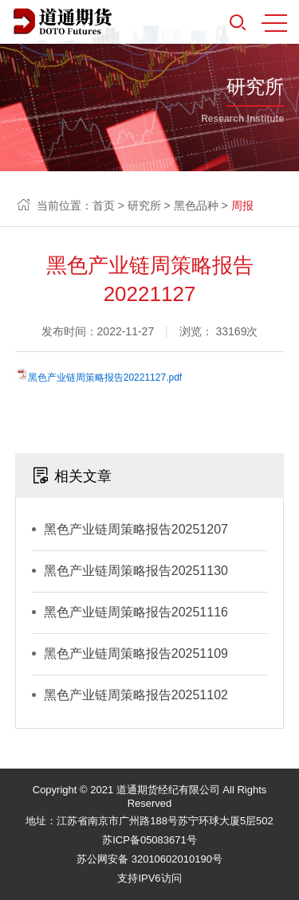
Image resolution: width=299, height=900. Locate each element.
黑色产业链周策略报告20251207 (136, 529)
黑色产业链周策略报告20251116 (136, 612)
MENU (274, 23)
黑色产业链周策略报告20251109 (136, 653)
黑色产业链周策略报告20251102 (136, 695)
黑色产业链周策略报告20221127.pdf (105, 377)
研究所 (144, 205)
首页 (103, 205)
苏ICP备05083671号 (149, 840)
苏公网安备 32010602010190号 (149, 859)
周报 (242, 205)
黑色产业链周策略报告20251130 (136, 570)
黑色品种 (196, 205)
